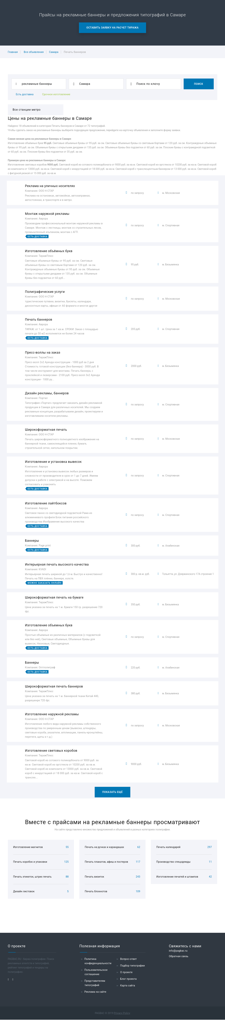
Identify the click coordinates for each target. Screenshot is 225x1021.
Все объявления (34, 52)
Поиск (198, 84)
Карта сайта (127, 986)
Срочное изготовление (56, 94)
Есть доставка (25, 94)
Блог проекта (128, 980)
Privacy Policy (122, 1014)
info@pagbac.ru (178, 952)
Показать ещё (112, 792)
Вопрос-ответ (128, 960)
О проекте (126, 973)
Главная (13, 52)
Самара (53, 52)
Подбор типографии (132, 966)
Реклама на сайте (95, 993)
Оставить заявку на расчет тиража (112, 27)
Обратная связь (178, 957)
